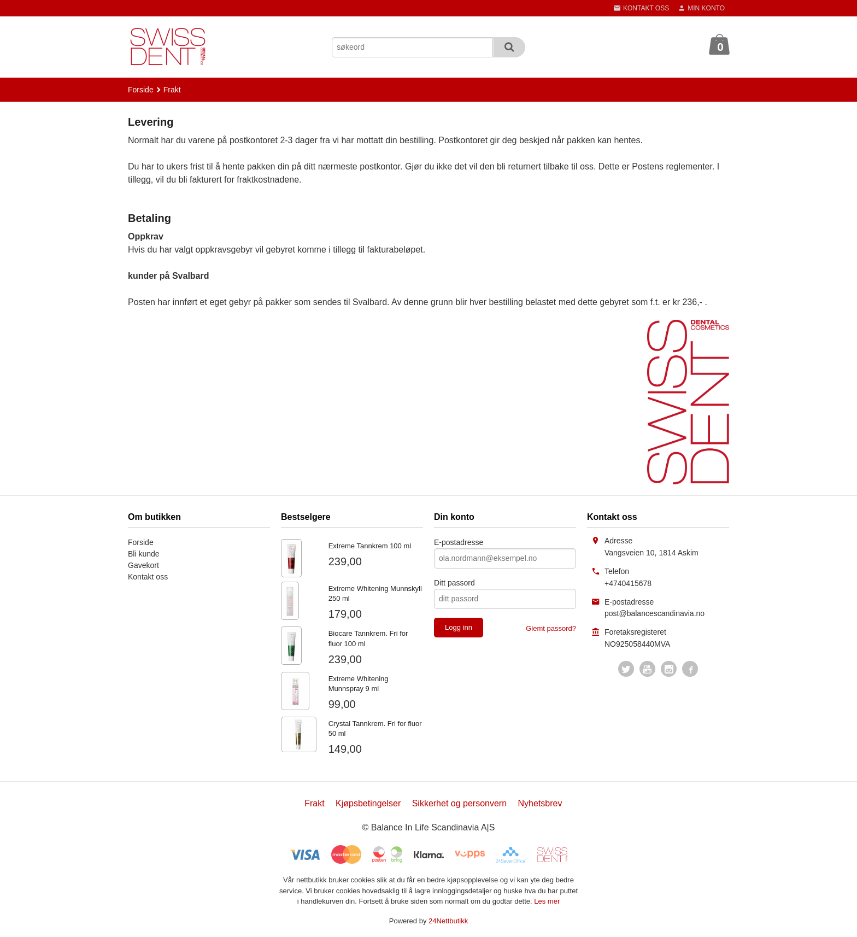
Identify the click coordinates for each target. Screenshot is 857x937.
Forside (141, 89)
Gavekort (143, 565)
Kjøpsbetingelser (368, 803)
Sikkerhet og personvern (459, 803)
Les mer (547, 901)
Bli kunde (144, 553)
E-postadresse (458, 542)
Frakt (314, 803)
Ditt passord (454, 582)
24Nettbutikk (448, 921)
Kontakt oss (148, 576)
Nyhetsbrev (540, 803)
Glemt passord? (551, 628)
